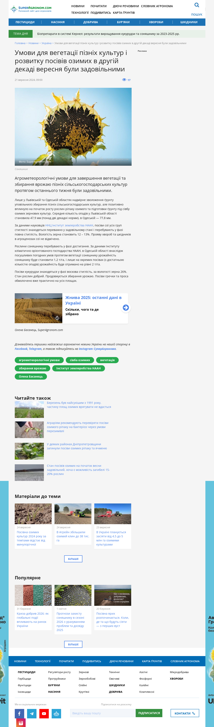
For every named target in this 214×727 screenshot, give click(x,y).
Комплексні (146, 658)
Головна (20, 43)
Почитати (108, 6)
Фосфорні (145, 645)
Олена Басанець (31, 376)
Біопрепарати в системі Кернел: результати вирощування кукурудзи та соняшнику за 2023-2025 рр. (110, 34)
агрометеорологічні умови (39, 360)
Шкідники (189, 22)
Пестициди (25, 22)
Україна (46, 43)
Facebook (21, 349)
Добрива (90, 22)
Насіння (58, 22)
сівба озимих (80, 360)
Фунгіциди (24, 651)
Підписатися (149, 679)
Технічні (114, 638)
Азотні (143, 638)
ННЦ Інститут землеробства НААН (69, 225)
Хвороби (156, 22)
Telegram (35, 349)
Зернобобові (87, 645)
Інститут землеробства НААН (78, 368)
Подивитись (110, 12)
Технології (87, 12)
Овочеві (114, 645)
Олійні (83, 651)
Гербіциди (24, 645)
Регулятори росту (59, 638)
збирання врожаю (32, 368)
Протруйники (57, 645)
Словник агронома (170, 6)
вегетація (107, 360)
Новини (84, 6)
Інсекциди (24, 658)
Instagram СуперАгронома (97, 349)
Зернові (84, 638)
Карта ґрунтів (135, 12)
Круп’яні (84, 658)
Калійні (143, 651)
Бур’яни (123, 22)
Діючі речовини (137, 6)
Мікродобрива (179, 638)
